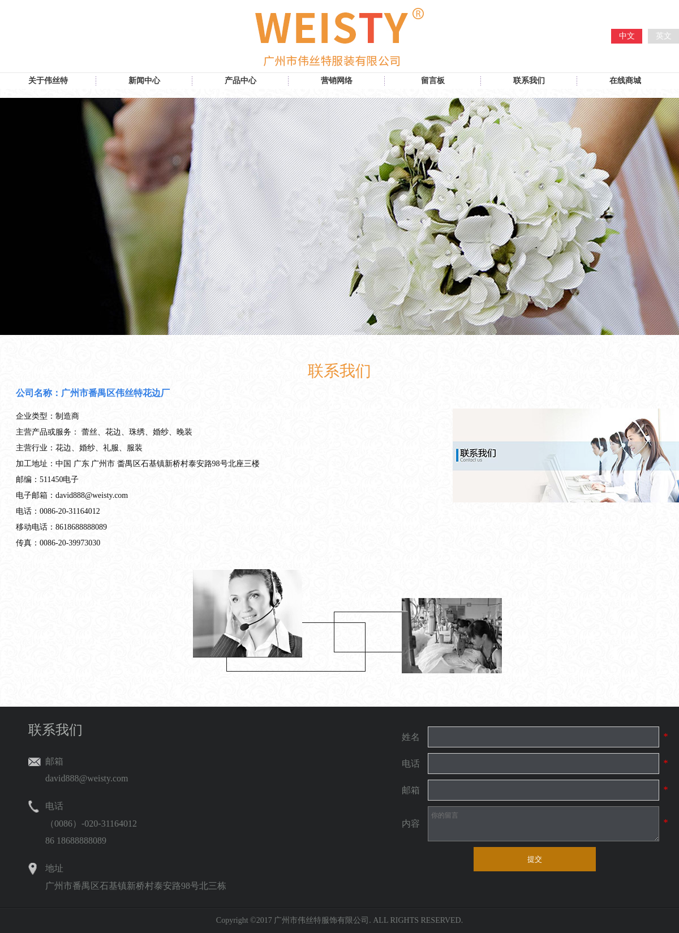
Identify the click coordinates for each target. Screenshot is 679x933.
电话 (411, 763)
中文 (627, 36)
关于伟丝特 (48, 80)
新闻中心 (144, 80)
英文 (664, 36)
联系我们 (529, 80)
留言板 (433, 80)
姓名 (411, 737)
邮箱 (411, 790)
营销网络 (337, 80)
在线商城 (625, 80)
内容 (411, 823)
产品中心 (240, 80)
